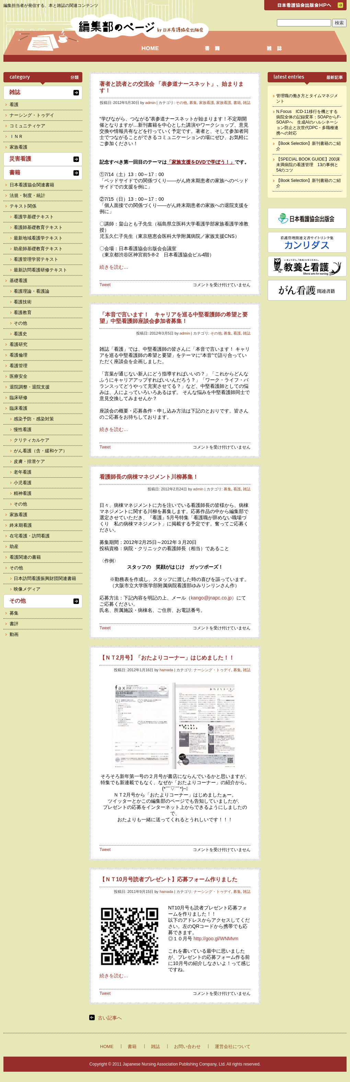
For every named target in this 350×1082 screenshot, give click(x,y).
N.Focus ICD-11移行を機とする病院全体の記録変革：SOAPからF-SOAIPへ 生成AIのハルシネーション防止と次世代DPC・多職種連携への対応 (308, 122)
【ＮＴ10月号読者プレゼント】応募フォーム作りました (168, 879)
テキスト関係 (23, 206)
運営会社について (232, 1046)
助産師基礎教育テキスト (38, 248)
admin (150, 103)
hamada (166, 670)
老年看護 (23, 472)
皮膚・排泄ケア (29, 461)
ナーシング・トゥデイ (212, 670)
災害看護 (20, 159)
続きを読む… (114, 267)
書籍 (237, 103)
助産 (14, 546)
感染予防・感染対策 (34, 418)
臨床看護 (18, 408)
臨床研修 (18, 397)
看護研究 (18, 344)
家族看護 (206, 103)
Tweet (105, 284)
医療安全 (18, 376)
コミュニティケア (27, 125)
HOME (107, 1046)
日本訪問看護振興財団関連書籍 (45, 578)
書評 (14, 623)
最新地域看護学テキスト (38, 238)
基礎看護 (18, 280)
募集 (193, 103)
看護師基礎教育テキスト (38, 227)
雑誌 (246, 103)
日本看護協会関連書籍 (32, 184)
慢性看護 (23, 429)
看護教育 (23, 312)
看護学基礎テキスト (34, 216)
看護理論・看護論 (31, 291)
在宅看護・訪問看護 (30, 535)
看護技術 (23, 301)
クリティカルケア (31, 440)
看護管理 (18, 365)
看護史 (20, 333)
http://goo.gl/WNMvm (216, 938)
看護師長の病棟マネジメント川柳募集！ (149, 477)
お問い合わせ (187, 1046)
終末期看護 (21, 525)
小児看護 (23, 482)
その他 (181, 103)
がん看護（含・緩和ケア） (40, 450)
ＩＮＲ (16, 136)
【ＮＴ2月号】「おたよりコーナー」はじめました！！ (167, 658)
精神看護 (23, 493)
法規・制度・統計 (27, 195)
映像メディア (27, 589)
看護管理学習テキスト (36, 259)
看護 (237, 333)
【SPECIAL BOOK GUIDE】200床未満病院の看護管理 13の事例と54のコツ (308, 164)
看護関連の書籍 (25, 557)
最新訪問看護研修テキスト (40, 269)
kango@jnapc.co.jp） (213, 598)
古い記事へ (110, 1018)
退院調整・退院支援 (30, 386)
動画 (14, 634)
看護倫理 (18, 355)
